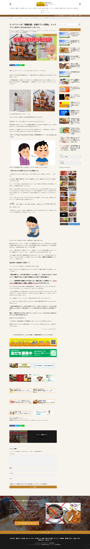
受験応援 (25, 32)
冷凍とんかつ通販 (37, 8)
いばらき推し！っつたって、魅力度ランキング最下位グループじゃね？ (75, 50)
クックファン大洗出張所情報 (23, 31)
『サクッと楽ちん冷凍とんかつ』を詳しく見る (27, 523)
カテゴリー (61, 154)
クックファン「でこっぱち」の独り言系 (30, 17)
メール (11, 473)
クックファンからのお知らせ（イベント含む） (32, 30)
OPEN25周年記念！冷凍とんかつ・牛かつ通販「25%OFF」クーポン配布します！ (75, 148)
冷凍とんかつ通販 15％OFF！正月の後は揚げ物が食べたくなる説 (75, 66)
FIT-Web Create (45, 544)
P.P (46, 10)
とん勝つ (20, 32)
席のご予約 (70, 8)
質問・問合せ (63, 8)
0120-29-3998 (24, 418)
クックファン (12, 32)
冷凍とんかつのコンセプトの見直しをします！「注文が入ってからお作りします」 (75, 140)
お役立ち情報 (45, 8)
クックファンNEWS (18, 17)
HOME (12, 8)
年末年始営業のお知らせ (75, 72)
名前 (10, 467)
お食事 (22, 8)
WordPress (58, 544)
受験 (22, 32)
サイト (10, 478)
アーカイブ (61, 161)
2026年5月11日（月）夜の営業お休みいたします (75, 42)
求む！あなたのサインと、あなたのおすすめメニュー (75, 88)
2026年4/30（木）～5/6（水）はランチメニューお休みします (75, 34)
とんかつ (16, 32)
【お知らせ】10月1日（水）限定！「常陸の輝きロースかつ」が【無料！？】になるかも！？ (75, 121)
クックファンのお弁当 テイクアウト (46, 30)
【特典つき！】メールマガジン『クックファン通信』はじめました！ (75, 104)
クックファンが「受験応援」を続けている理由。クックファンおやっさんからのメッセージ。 (54, 17)
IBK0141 (76, 8)
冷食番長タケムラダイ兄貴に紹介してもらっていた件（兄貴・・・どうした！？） (75, 112)
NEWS (17, 8)
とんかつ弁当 (28, 8)
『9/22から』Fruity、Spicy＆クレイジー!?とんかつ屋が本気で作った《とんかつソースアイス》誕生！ (75, 130)
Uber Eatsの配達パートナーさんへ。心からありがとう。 (75, 58)
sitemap (43, 10)
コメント (11, 453)
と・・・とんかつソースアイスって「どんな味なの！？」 (75, 96)
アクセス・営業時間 (54, 8)
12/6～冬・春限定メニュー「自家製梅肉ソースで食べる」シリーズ (75, 81)
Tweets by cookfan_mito (64, 167)
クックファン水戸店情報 (32, 31)
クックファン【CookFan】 (49, 543)
